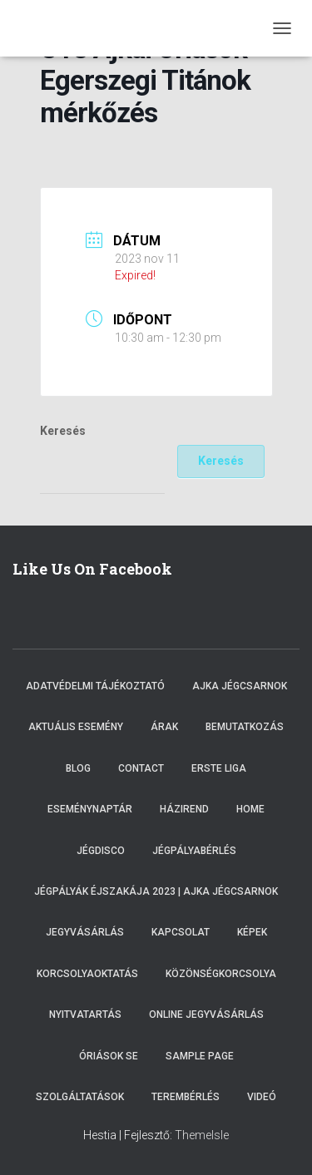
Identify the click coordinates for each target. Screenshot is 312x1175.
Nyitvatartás (85, 1014)
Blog (78, 768)
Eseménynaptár (89, 809)
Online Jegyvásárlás (206, 1014)
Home (250, 809)
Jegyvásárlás (85, 932)
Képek (252, 932)
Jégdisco (101, 851)
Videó (261, 1097)
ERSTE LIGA (218, 768)
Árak (164, 727)
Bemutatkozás (245, 727)
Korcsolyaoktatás (87, 974)
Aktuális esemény (75, 727)
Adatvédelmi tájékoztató (95, 686)
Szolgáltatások (80, 1097)
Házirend (184, 809)
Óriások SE (108, 1056)
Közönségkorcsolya (221, 974)
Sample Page (200, 1056)
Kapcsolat (180, 932)
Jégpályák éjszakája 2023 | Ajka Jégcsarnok (156, 891)
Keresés (63, 430)
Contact (141, 768)
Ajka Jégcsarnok (239, 686)
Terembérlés (185, 1097)
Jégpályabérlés (194, 851)
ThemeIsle (202, 1135)
